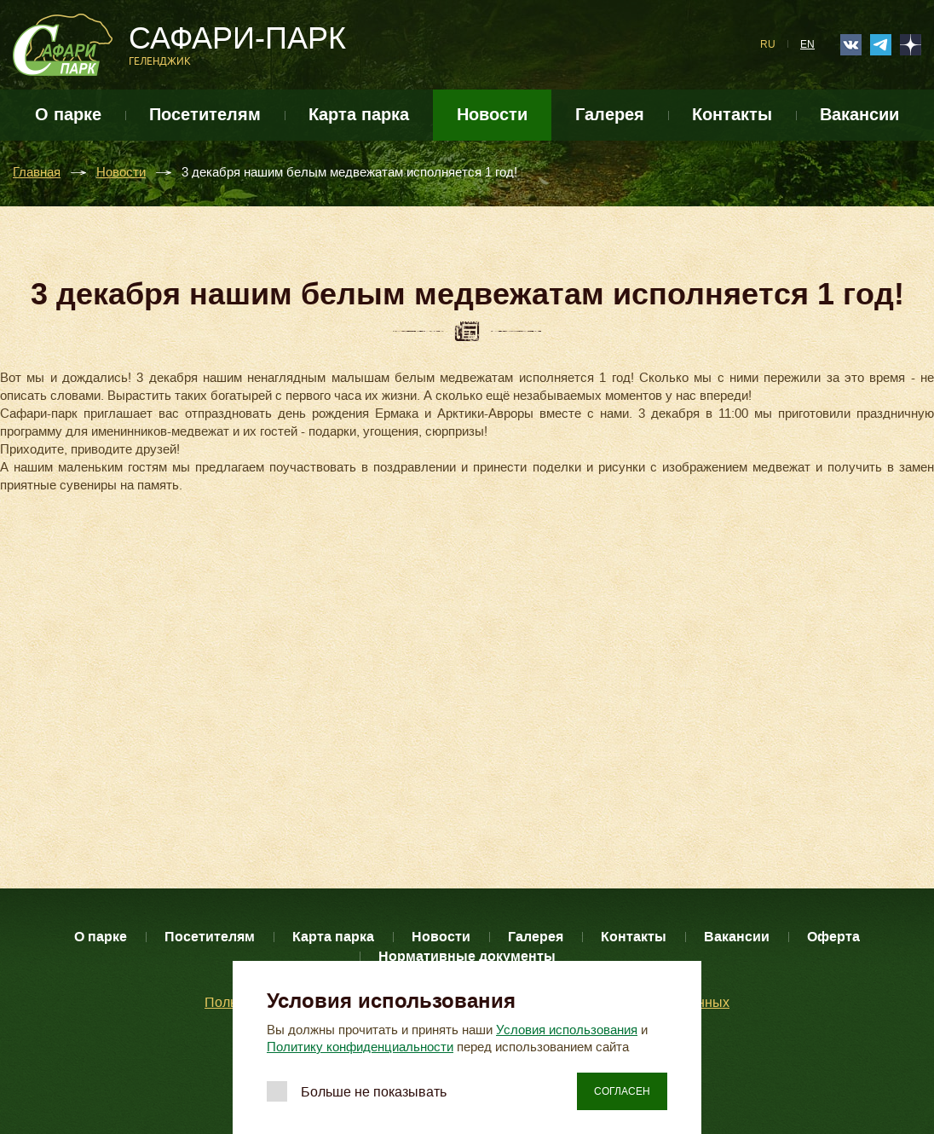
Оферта (833, 936)
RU (767, 44)
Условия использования (566, 1030)
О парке (68, 114)
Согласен (622, 1091)
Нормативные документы (467, 956)
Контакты (732, 114)
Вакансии (859, 114)
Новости (492, 114)
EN (807, 44)
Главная (37, 172)
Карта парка (358, 114)
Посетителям (205, 114)
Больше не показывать (374, 1092)
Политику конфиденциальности (360, 1047)
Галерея (609, 114)
